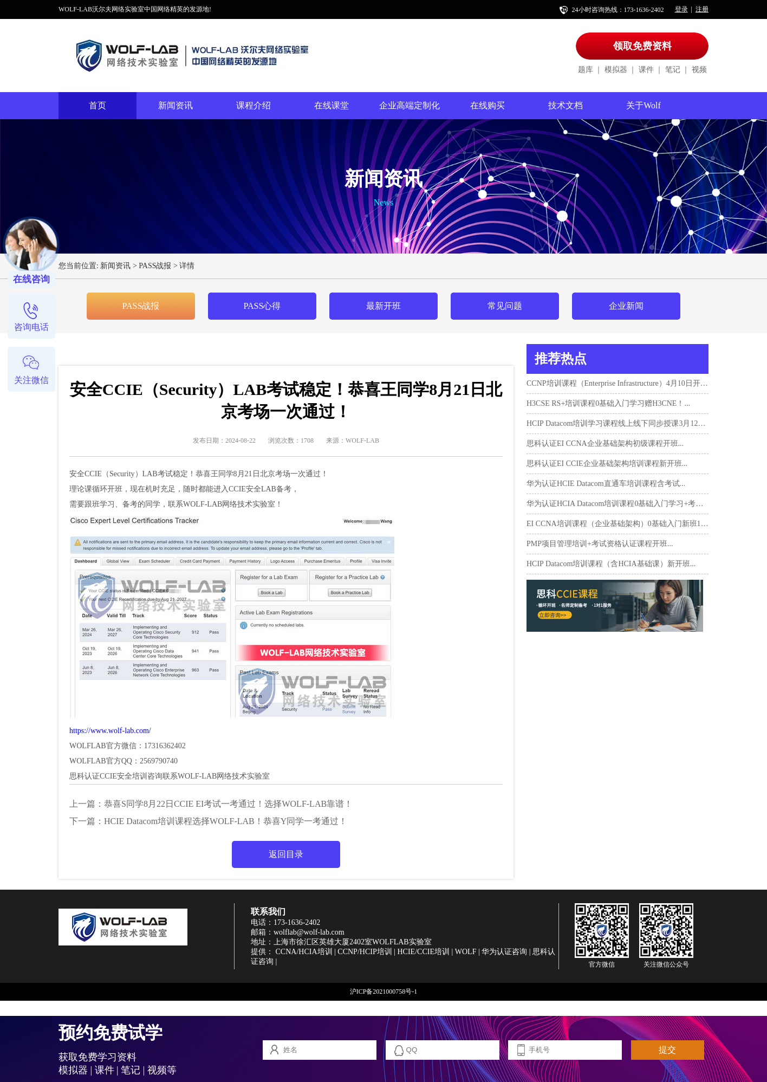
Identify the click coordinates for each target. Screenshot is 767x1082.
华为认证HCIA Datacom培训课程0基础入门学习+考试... (617, 504)
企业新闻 (626, 305)
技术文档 (565, 105)
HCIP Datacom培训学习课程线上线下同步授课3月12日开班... (617, 423)
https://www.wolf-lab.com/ (110, 731)
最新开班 (383, 305)
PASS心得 (262, 305)
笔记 (672, 70)
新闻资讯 (175, 105)
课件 (646, 70)
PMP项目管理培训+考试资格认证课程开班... (599, 544)
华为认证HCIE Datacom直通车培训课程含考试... (605, 484)
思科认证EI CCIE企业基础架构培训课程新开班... (606, 463)
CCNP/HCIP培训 (364, 952)
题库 (585, 70)
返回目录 (286, 854)
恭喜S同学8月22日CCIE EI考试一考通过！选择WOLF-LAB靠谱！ (228, 803)
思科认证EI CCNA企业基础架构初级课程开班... (605, 443)
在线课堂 (331, 105)
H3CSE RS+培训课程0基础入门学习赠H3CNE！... (608, 403)
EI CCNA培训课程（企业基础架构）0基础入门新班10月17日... (617, 524)
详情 (186, 266)
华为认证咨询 (504, 952)
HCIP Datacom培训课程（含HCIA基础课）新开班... (611, 564)
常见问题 (504, 305)
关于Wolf (643, 105)
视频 (699, 70)
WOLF (466, 952)
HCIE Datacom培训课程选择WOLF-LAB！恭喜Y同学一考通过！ (225, 821)
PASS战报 (155, 266)
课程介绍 (253, 105)
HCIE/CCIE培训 (424, 952)
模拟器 (615, 70)
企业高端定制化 (409, 105)
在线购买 (487, 105)
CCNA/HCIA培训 (304, 952)
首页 (97, 105)
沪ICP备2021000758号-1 (384, 991)
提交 (667, 1049)
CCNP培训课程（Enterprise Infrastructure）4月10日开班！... (617, 383)
